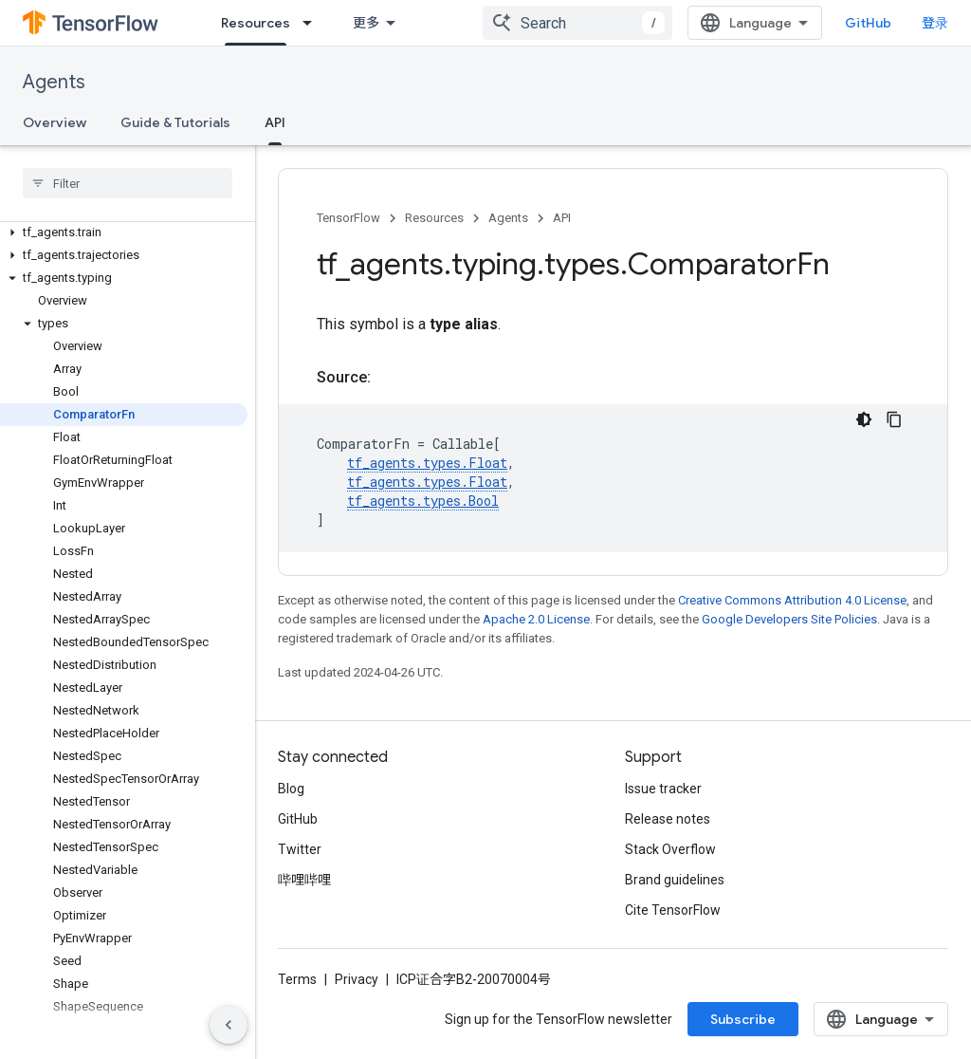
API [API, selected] (275, 122)
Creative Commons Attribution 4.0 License (792, 600)
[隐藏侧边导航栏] (228, 1025)
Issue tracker (663, 788)
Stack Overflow (670, 849)
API (562, 218)
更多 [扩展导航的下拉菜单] (366, 22)
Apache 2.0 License (536, 619)
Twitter (299, 849)
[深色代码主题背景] (864, 419)
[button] (123, 232)
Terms (297, 979)
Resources (434, 218)
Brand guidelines (674, 879)
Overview (54, 122)
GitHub (868, 22)
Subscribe (743, 1019)
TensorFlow (348, 218)
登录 (935, 22)
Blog (291, 788)
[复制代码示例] (894, 419)
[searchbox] (127, 183)
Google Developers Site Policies (789, 619)
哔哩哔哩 (304, 879)
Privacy (356, 979)
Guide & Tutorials (175, 122)
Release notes (667, 819)
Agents (54, 82)
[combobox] (577, 23)
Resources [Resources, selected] (255, 22)
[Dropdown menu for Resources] (313, 23)
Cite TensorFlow (673, 910)
